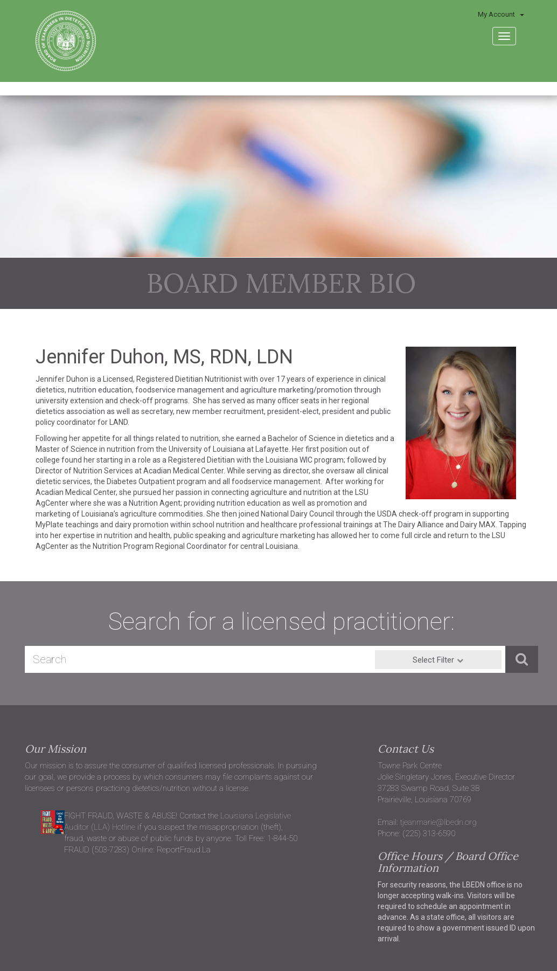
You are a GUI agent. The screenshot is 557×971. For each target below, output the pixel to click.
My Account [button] (501, 14)
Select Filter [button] (433, 660)
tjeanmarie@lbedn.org (438, 822)
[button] (521, 659)
